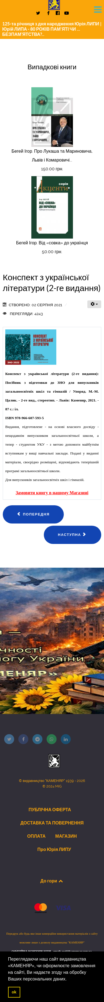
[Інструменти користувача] (94, 304)
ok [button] (14, 992)
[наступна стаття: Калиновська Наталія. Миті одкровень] (72, 535)
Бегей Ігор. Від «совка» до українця (52, 242)
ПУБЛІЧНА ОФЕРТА (50, 809)
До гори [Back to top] (52, 880)
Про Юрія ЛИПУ (54, 849)
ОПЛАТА (36, 836)
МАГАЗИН (66, 836)
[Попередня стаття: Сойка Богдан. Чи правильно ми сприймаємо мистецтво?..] (33, 514)
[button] (69, 979)
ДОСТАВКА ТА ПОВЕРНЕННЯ (51, 822)
